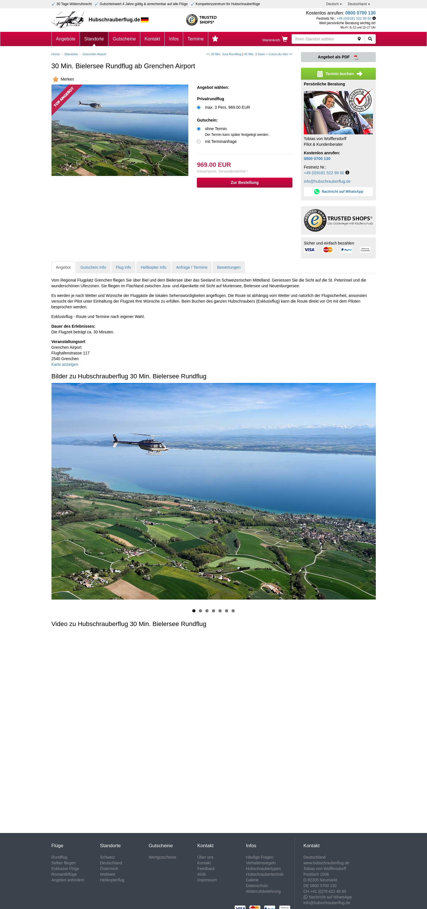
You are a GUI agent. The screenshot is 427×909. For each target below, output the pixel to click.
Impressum (207, 880)
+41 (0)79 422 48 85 (328, 891)
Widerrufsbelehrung (263, 891)
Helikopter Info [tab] (153, 267)
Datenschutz (257, 885)
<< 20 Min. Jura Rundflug (224, 54)
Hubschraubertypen (263, 868)
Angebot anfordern (67, 880)
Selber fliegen (63, 863)
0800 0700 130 (360, 13)
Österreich (109, 868)
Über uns (205, 857)
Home (55, 54)
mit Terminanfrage (221, 141)
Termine (195, 38)
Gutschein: (207, 120)
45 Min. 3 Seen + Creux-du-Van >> (268, 54)
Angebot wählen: (213, 87)
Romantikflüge (64, 874)
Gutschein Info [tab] (93, 267)
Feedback (206, 868)
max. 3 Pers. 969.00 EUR (227, 107)
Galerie (252, 880)
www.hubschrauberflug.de (326, 863)
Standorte (94, 38)
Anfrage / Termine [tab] (191, 267)
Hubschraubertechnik (265, 874)
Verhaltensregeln (261, 863)
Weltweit (107, 874)
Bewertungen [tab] (229, 267)
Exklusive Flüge (65, 868)
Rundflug (59, 857)
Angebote (66, 38)
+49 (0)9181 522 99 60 (354, 18)
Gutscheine (124, 38)
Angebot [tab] (63, 267)
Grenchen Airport (94, 54)
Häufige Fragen (260, 857)
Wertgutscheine (162, 857)
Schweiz (107, 857)
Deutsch (334, 4)
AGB (201, 874)
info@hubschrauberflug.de (327, 181)
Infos (174, 38)
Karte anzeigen (64, 364)
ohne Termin (237, 131)
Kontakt (152, 38)
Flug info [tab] (123, 267)
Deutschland (359, 4)
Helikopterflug (112, 880)
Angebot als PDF (338, 57)
